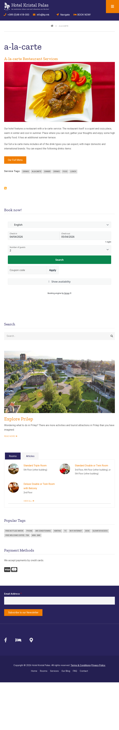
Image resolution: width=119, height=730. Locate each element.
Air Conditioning (43, 531)
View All (28, 501)
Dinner (47, 171)
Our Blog (65, 671)
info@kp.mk (41, 14)
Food (65, 171)
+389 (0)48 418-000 (15, 14)
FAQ (75, 671)
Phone (29, 531)
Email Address (12, 593)
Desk (87, 531)
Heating (57, 531)
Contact (84, 671)
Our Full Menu (15, 159)
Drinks (26, 171)
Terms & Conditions (81, 665)
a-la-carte (36, 171)
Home (34, 671)
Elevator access (100, 531)
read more (9, 436)
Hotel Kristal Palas (29, 5)
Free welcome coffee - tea (17, 535)
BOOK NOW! (82, 14)
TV (65, 531)
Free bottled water (14, 531)
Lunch (73, 171)
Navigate (62, 14)
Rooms (43, 671)
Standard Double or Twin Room (91, 465)
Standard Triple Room (35, 465)
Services (54, 671)
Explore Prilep (18, 419)
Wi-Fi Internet (76, 531)
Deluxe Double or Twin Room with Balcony (39, 486)
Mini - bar (36, 535)
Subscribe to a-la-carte (5, 188)
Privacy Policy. (98, 665)
